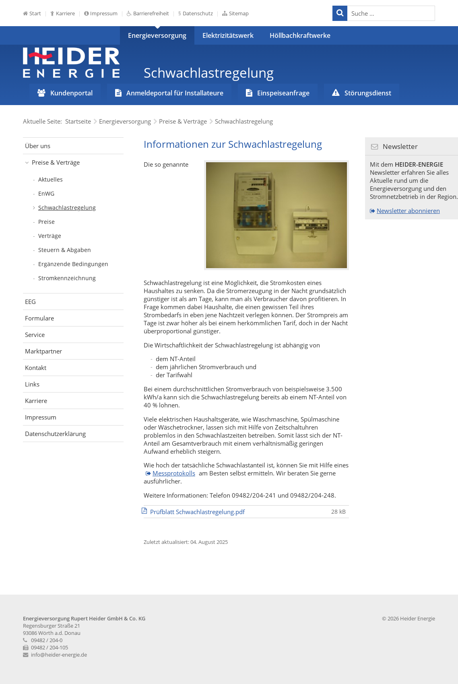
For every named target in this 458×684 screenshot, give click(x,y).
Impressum (104, 13)
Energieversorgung (157, 35)
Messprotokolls (174, 473)
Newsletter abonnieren (408, 211)
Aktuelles (50, 179)
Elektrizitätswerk (228, 35)
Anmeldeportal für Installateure (174, 93)
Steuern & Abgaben (64, 250)
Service (35, 335)
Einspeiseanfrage (283, 93)
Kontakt (35, 368)
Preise (46, 221)
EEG (30, 302)
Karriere (65, 13)
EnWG (46, 193)
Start (35, 13)
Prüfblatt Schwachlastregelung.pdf (197, 512)
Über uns (37, 146)
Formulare (39, 318)
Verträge (49, 236)
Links (32, 384)
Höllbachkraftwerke (300, 35)
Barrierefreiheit (151, 13)
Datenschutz (198, 13)
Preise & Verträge (56, 162)
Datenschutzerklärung (55, 434)
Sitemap (239, 13)
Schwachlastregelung (67, 207)
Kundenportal (71, 93)
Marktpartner (43, 351)
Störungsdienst (368, 93)
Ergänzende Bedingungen (73, 264)
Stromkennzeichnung (67, 278)
